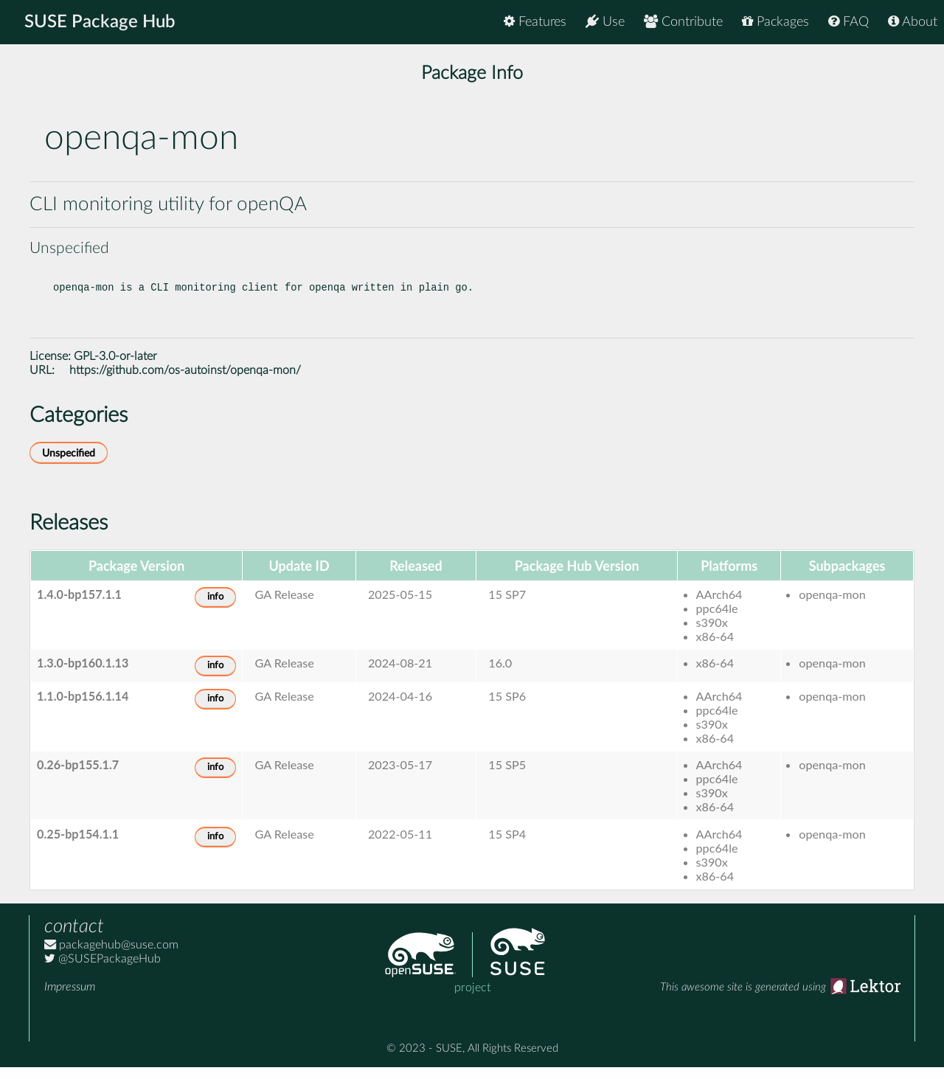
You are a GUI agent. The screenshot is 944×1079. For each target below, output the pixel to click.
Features (535, 22)
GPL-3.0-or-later (115, 368)
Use (605, 22)
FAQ (848, 22)
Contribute (683, 22)
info (215, 609)
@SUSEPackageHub (102, 970)
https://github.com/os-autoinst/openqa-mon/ (185, 382)
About (912, 22)
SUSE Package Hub (100, 22)
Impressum (69, 999)
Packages (775, 22)
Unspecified (68, 465)
